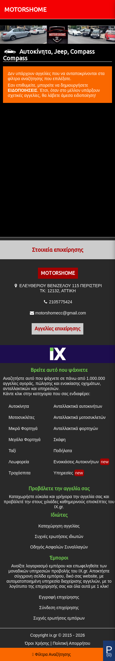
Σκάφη (59, 439)
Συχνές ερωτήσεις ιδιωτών (59, 536)
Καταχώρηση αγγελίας (59, 526)
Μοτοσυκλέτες (22, 417)
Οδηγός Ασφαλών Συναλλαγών (59, 547)
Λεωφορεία (19, 461)
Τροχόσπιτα (20, 472)
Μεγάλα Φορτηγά (25, 439)
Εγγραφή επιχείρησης (59, 597)
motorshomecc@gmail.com (60, 313)
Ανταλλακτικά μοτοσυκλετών (79, 417)
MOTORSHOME (25, 9)
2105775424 (60, 301)
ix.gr (53, 635)
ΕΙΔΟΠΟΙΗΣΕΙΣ (22, 90)
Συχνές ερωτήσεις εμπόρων (59, 618)
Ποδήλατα (62, 450)
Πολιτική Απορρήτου (71, 643)
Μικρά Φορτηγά (23, 428)
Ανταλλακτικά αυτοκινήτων (77, 406)
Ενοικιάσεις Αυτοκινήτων (76, 461)
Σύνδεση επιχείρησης (59, 607)
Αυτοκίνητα (19, 406)
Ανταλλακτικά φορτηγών (75, 428)
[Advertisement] (56, 170)
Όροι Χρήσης (37, 643)
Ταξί (12, 450)
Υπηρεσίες (63, 472)
